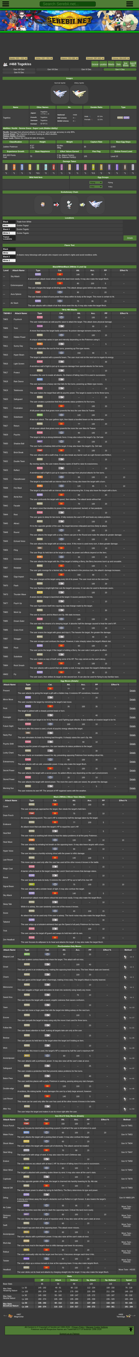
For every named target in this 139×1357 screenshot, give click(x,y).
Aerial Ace (18, 497)
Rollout (6, 1252)
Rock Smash (19, 665)
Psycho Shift (8, 744)
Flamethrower (19, 479)
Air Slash (14, 303)
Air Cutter (7, 1207)
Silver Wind (8, 1170)
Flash (16, 586)
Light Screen (19, 364)
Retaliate (17, 568)
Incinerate (18, 559)
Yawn (5, 1007)
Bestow (6, 1038)
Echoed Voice (19, 541)
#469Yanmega (121, 1315)
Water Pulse (8, 1135)
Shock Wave (8, 1143)
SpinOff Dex (133, 64)
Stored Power (8, 779)
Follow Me (7, 1028)
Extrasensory (8, 762)
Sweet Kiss (7, 997)
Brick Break (18, 452)
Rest (16, 515)
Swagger (17, 639)
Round (16, 532)
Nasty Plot (7, 735)
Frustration (18, 408)
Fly (15, 674)
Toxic (16, 328)
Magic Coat (8, 869)
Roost (5, 878)
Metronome (8, 987)
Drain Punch (8, 815)
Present (6, 691)
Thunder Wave (20, 594)
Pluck (16, 648)
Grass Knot (18, 630)
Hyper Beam (19, 355)
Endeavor (7, 824)
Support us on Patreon (69, 1334)
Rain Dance (19, 381)
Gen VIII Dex (19, 69)
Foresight (7, 717)
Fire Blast (18, 488)
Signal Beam (8, 886)
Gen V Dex (120, 69)
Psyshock (18, 319)
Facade (17, 506)
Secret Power (8, 770)
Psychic (17, 435)
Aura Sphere (16, 294)
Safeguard (18, 399)
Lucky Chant (8, 753)
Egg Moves (126, 64)
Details (130, 238)
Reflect (17, 470)
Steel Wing (7, 1152)
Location (103, 64)
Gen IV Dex (19, 73)
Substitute (18, 657)
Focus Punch (8, 1126)
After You (7, 1109)
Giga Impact (19, 577)
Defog (5, 1198)
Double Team (19, 461)
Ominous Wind (7, 1216)
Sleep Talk (7, 904)
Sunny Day (18, 346)
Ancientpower (8, 1058)
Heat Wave (7, 842)
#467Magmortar (19, 1315)
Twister (6, 1261)
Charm (6, 977)
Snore (5, 913)
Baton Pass (8, 1078)
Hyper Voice (8, 851)
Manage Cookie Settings (97, 1327)
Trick (5, 931)
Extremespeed (17, 285)
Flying (110, 182)
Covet (5, 807)
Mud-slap (7, 1243)
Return (16, 426)
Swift (5, 1225)
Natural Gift (8, 1188)
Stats (118, 64)
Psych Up (18, 603)
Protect (17, 373)
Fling (16, 550)
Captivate (7, 1179)
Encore (6, 1018)
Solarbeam (18, 417)
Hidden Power (20, 337)
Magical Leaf (8, 957)
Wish (5, 1048)
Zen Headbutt (8, 940)
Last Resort (8, 860)
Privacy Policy (78, 1327)
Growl (5, 967)
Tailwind (6, 922)
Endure (6, 1161)
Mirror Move (8, 700)
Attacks (111, 64)
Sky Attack (15, 276)
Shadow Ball (19, 444)
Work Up (17, 612)
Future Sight (8, 726)
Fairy (110, 187)
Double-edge (8, 1089)
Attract (16, 523)
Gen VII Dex (53, 69)
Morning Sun (8, 788)
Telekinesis (18, 390)
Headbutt (7, 1270)
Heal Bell (7, 833)
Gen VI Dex (86, 69)
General (95, 64)
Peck (5, 708)
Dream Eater (19, 621)
